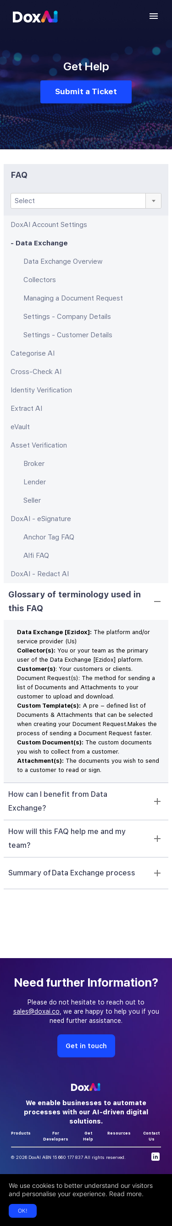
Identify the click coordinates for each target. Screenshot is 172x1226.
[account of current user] (154, 16)
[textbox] (86, 200)
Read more (125, 1194)
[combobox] (86, 201)
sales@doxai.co (36, 1011)
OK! (23, 1211)
